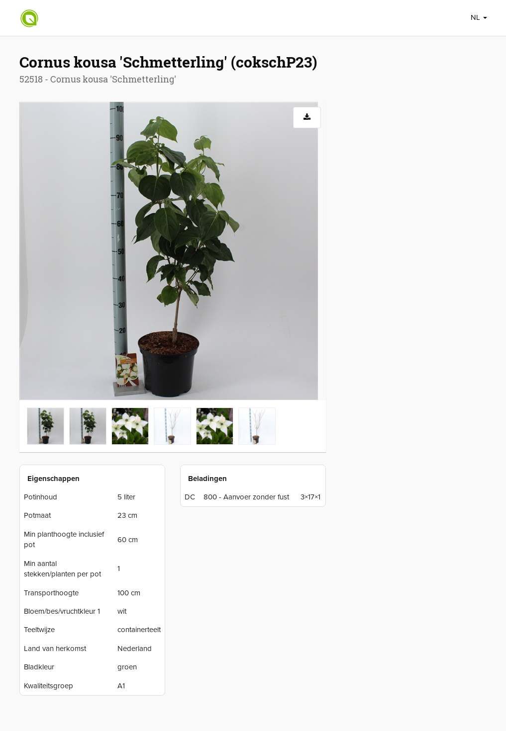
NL (479, 17)
